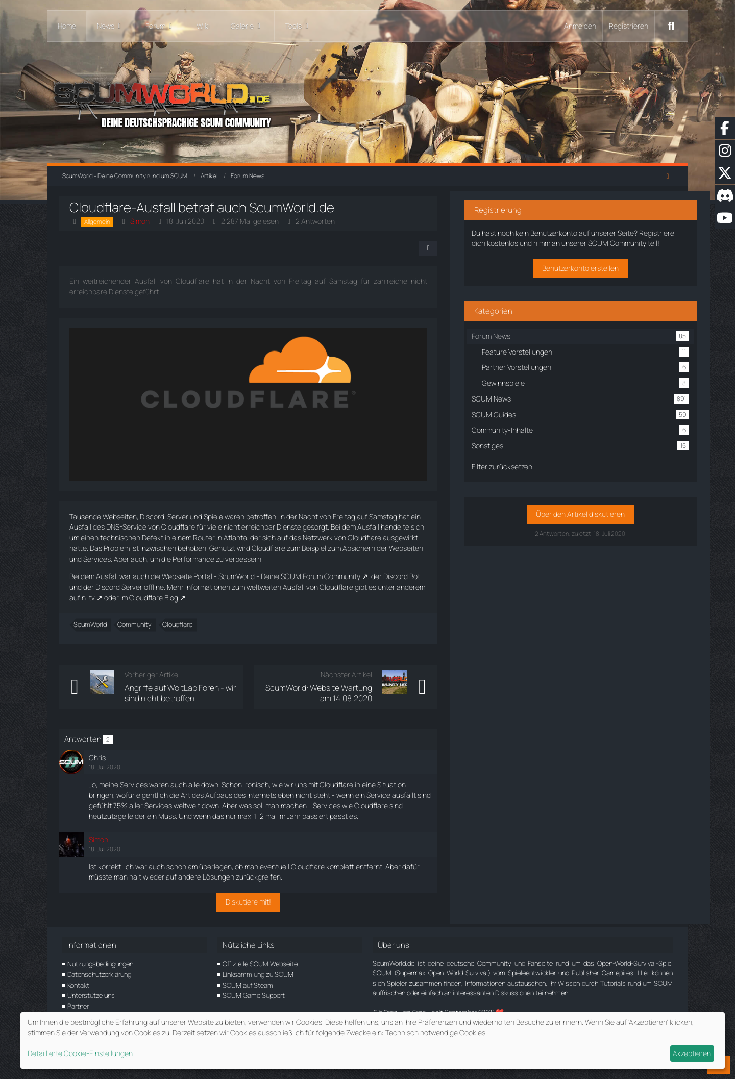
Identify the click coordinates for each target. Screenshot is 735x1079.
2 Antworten (318, 221)
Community (137, 624)
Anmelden (580, 26)
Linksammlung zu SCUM (258, 974)
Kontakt (78, 985)
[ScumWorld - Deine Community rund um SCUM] (367, 102)
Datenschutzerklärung (99, 974)
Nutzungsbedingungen (100, 963)
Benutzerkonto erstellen (591, 275)
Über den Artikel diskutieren (591, 521)
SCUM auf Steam (248, 985)
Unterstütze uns (91, 995)
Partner (78, 1006)
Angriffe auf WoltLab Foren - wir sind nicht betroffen (191, 693)
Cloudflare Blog (96, 598)
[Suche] (671, 26)
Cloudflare (180, 624)
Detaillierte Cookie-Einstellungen (80, 1053)
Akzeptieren (692, 1053)
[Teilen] (469, 248)
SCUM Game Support (254, 995)
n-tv (422, 587)
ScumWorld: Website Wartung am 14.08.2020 (353, 693)
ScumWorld (93, 624)
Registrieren (628, 26)
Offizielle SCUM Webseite (260, 963)
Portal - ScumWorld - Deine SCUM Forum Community (280, 576)
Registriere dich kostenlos (580, 239)
